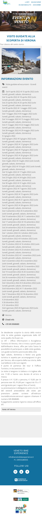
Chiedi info (8, 319)
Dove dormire (37, 5)
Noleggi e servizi (36, 2)
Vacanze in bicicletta (25, 5)
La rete (27, 2)
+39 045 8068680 (10, 324)
